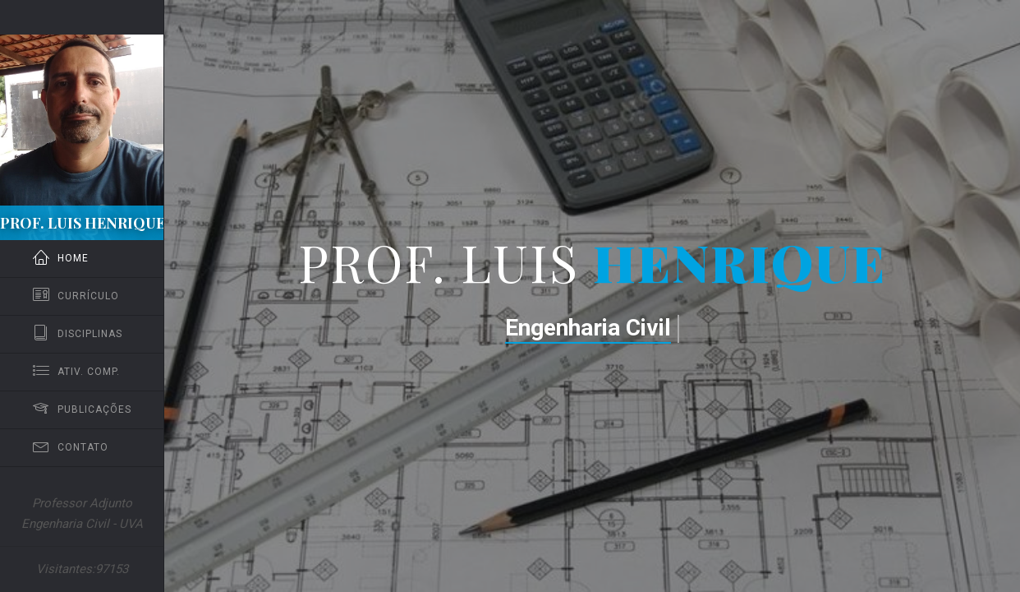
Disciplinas (77, 334)
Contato (70, 447)
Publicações (82, 409)
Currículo (76, 296)
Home (61, 258)
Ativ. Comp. (76, 372)
